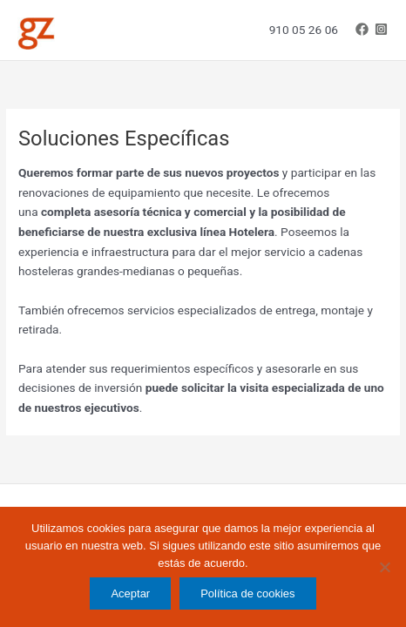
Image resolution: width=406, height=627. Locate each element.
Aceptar (130, 593)
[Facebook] (362, 29)
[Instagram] (381, 29)
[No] (384, 567)
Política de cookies (247, 593)
